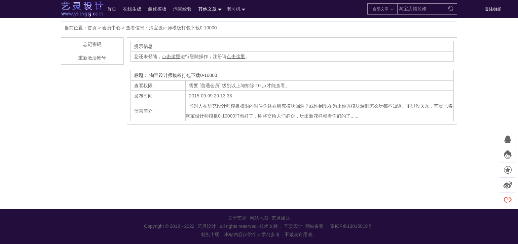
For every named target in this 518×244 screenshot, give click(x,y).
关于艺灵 (237, 218)
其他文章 (209, 9)
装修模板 (157, 9)
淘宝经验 (182, 9)
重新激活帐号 (92, 57)
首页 (111, 9)
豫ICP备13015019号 (351, 226)
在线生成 (132, 9)
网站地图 (259, 218)
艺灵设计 (75, 9)
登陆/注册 (493, 9)
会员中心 (111, 27)
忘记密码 (92, 44)
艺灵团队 (281, 218)
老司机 (235, 9)
